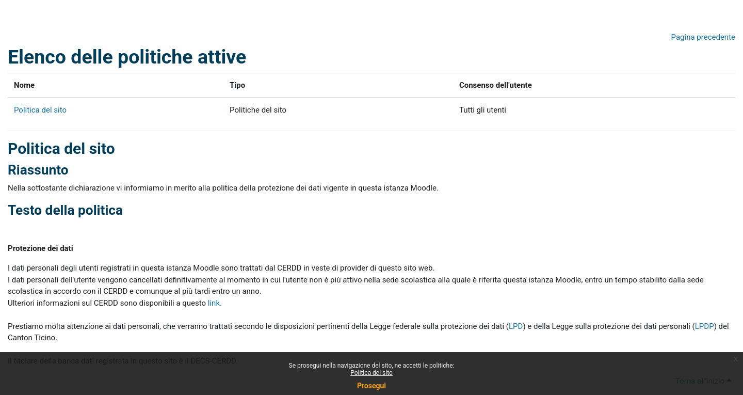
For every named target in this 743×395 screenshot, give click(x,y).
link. (215, 303)
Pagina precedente (703, 37)
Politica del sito (371, 372)
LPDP (704, 326)
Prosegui (371, 386)
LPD (516, 326)
